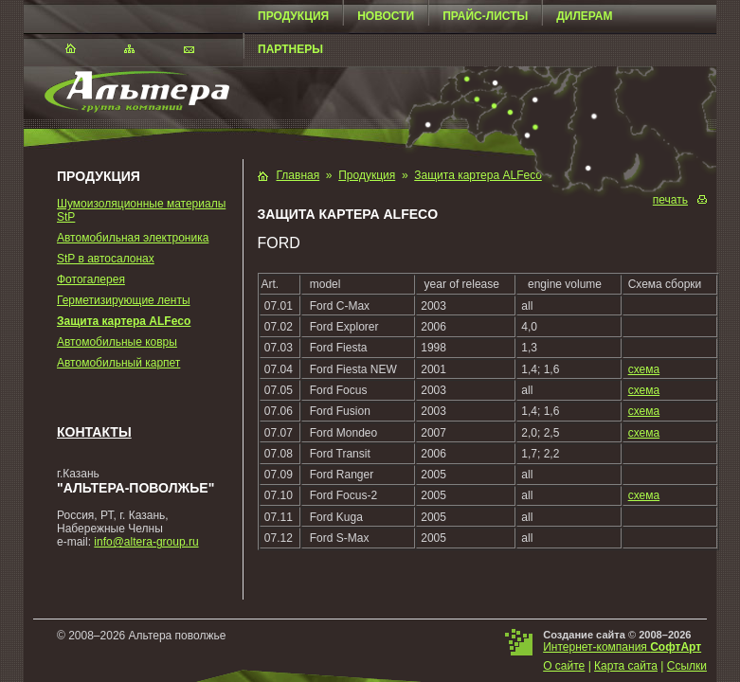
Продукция (293, 16)
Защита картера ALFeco (123, 321)
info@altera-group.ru (146, 541)
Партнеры (290, 49)
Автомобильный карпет (118, 362)
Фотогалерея (91, 279)
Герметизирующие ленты (123, 300)
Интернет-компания (622, 647)
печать (670, 199)
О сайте (564, 666)
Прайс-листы (485, 16)
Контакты (94, 432)
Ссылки (687, 666)
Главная (298, 175)
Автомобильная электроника (132, 237)
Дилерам (584, 16)
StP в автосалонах (105, 258)
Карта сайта (626, 666)
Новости (385, 16)
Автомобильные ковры (117, 342)
